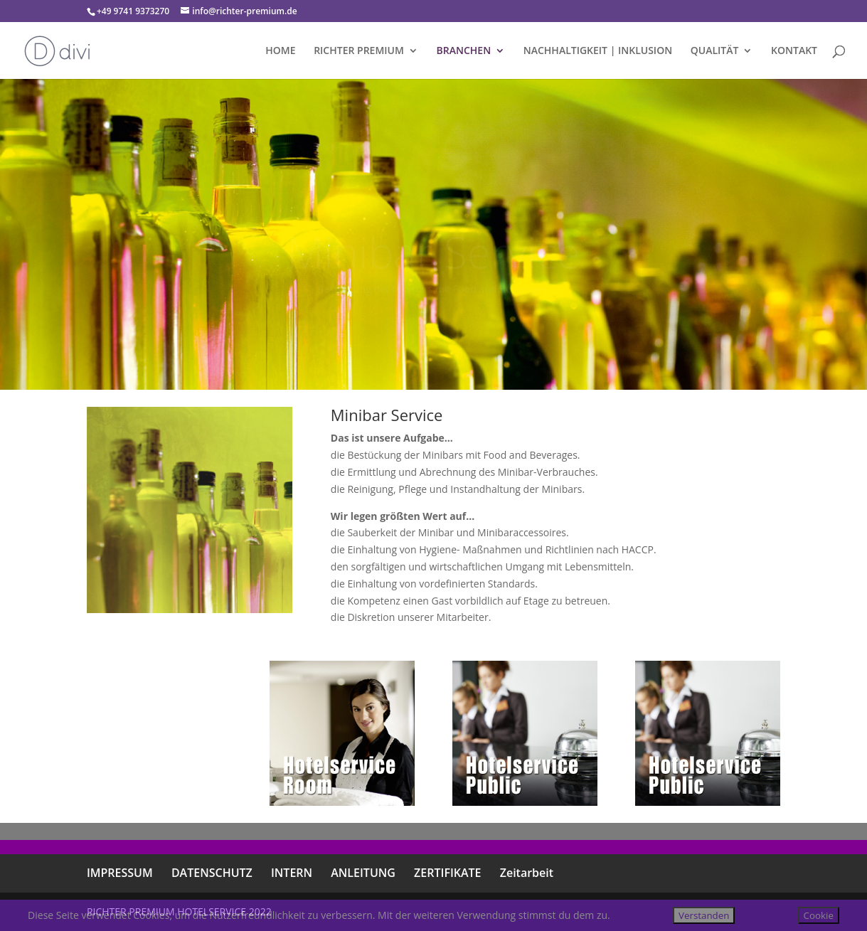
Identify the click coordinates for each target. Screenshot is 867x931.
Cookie (819, 915)
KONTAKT (794, 51)
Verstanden (704, 915)
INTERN (291, 873)
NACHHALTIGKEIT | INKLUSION (597, 51)
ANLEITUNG (363, 873)
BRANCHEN (464, 51)
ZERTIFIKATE (447, 873)
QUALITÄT (715, 51)
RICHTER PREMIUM (359, 51)
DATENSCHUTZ (211, 873)
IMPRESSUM (120, 873)
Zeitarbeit (526, 873)
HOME (280, 51)
